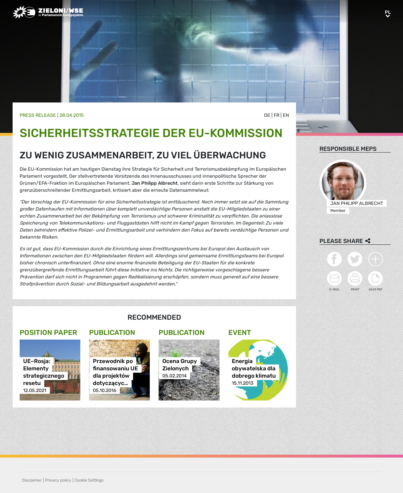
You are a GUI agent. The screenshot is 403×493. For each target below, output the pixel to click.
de (267, 115)
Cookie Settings (88, 480)
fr (276, 115)
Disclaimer (32, 480)
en (286, 115)
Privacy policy (58, 480)
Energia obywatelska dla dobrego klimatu (254, 368)
